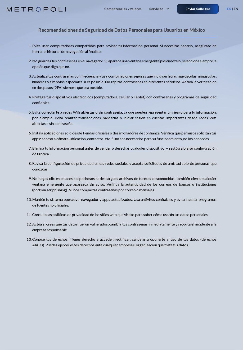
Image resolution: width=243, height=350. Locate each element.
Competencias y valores (123, 9)
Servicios (159, 9)
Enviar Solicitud (198, 9)
